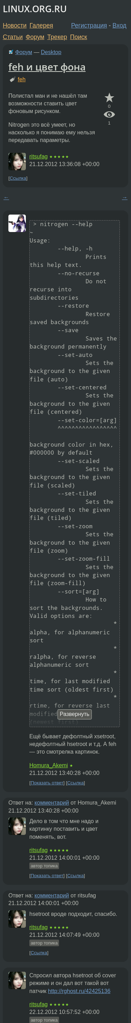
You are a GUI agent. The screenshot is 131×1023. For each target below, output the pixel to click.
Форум (35, 36)
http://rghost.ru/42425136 (79, 991)
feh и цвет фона (47, 66)
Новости (15, 25)
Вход (119, 25)
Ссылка (18, 178)
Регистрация (89, 25)
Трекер (57, 36)
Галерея (41, 25)
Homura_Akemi (48, 765)
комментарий (52, 803)
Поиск (78, 36)
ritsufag (38, 156)
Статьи (13, 36)
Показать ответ (47, 782)
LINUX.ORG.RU (35, 9)
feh (22, 79)
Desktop (51, 52)
